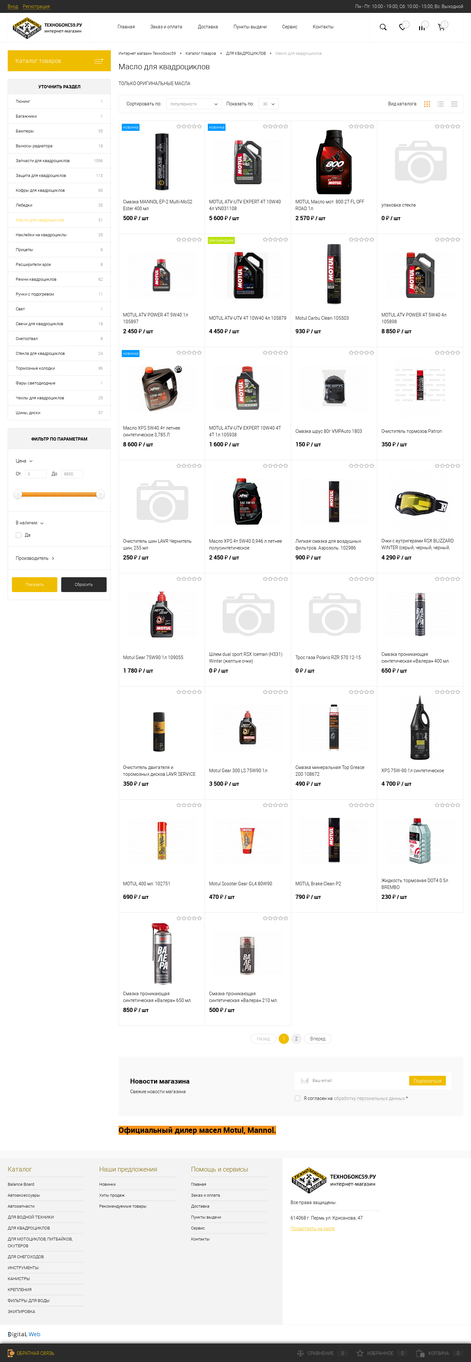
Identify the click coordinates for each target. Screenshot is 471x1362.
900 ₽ (334, 564)
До (54, 473)
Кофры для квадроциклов (40, 190)
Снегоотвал (27, 338)
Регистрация (36, 6)
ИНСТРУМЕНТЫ (23, 1267)
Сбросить (84, 584)
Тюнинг (23, 101)
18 (100, 145)
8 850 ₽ (420, 337)
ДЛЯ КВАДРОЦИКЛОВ (29, 1228)
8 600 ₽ (161, 450)
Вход (13, 6)
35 (100, 205)
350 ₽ (420, 450)
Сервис (289, 26)
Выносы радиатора (34, 145)
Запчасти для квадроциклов (43, 160)
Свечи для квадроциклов (39, 323)
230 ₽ (420, 903)
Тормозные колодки (35, 368)
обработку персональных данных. (370, 1098)
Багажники (26, 116)
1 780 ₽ (161, 677)
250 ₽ (161, 564)
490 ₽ (334, 790)
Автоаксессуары (24, 1195)
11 (100, 294)
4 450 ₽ (247, 337)
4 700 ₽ (420, 790)
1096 (98, 160)
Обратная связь (31, 1353)
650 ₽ (420, 677)
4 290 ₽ (420, 564)
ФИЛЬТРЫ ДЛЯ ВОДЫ (29, 1300)
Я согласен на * (356, 1098)
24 (100, 353)
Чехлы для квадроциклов (40, 397)
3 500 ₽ (247, 790)
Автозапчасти (21, 1206)
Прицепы (24, 249)
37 (100, 412)
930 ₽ (334, 337)
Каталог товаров (59, 60)
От (18, 473)
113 (99, 175)
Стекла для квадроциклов (40, 353)
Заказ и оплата (166, 26)
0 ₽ (420, 224)
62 (100, 279)
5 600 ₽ (247, 224)
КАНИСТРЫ (19, 1278)
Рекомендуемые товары (123, 1206)
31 (100, 220)
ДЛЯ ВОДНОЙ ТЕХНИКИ (31, 1217)
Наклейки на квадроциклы (41, 234)
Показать (34, 584)
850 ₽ (161, 1016)
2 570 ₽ (334, 224)
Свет (20, 308)
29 (100, 397)
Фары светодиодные (35, 383)
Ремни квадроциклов (36, 279)
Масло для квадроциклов (40, 220)
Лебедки (24, 205)
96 (100, 368)
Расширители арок (33, 264)
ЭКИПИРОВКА (21, 1311)
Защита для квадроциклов (41, 175)
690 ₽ (161, 903)
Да (28, 535)
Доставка (208, 26)
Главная (126, 26)
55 (100, 131)
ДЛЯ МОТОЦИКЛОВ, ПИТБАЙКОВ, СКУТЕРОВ (40, 1242)
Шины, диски (28, 412)
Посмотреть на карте (313, 1228)
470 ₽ (247, 903)
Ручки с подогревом (35, 294)
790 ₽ (334, 903)
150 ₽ (334, 450)
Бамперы (25, 131)
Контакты (323, 26)
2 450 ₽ (161, 337)
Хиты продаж (112, 1195)
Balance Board (21, 1184)
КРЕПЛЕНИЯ (20, 1289)
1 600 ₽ (247, 450)
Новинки (107, 1184)
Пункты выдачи (250, 26)
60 (100, 190)
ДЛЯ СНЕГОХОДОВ (26, 1256)
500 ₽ (161, 224)
